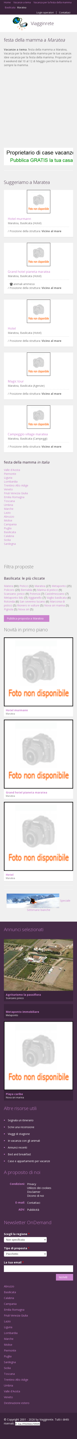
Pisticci (23, 586)
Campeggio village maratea (28, 434)
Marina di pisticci (47, 590)
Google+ (13, 1431)
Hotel (12, 328)
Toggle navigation (7, 23)
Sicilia (7, 540)
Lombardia (11, 481)
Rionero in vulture (28, 605)
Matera (8, 586)
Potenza (35, 594)
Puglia (8, 528)
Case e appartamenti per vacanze (29, 1161)
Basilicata (10, 532)
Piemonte (10, 474)
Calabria (9, 536)
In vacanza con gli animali (24, 1140)
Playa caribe (14, 1094)
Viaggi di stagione (19, 1134)
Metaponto (59, 586)
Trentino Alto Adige (16, 485)
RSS (32, 1431)
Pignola (8, 609)
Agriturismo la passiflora (23, 994)
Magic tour (16, 381)
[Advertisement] (36, 107)
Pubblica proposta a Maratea (25, 618)
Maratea (40, 586)
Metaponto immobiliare (22, 1012)
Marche (8, 509)
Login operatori (45, 12)
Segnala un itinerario (21, 1120)
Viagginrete (42, 23)
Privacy (31, 1184)
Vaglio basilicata (57, 597)
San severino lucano (32, 601)
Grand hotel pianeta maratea (29, 271)
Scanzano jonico (14, 594)
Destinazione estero (16, 1403)
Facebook (5, 1431)
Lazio (7, 512)
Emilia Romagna (14, 497)
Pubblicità (33, 1210)
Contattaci (64, 12)
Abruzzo (9, 516)
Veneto (8, 489)
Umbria (8, 505)
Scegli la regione (17, 1234)
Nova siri (23, 609)
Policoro (9, 590)
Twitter (23, 1431)
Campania (10, 524)
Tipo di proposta (16, 1248)
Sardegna (10, 544)
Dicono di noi (35, 1196)
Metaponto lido (13, 597)
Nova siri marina (54, 605)
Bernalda (26, 590)
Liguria (8, 477)
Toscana (9, 501)
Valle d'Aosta (12, 470)
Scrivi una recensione (21, 1127)
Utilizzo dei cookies (39, 1188)
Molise (8, 520)
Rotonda (9, 601)
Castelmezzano (55, 594)
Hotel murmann (19, 219)
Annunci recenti (17, 1147)
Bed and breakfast (19, 1154)
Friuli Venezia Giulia (16, 493)
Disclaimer (33, 1192)
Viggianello (35, 597)
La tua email (14, 1262)
